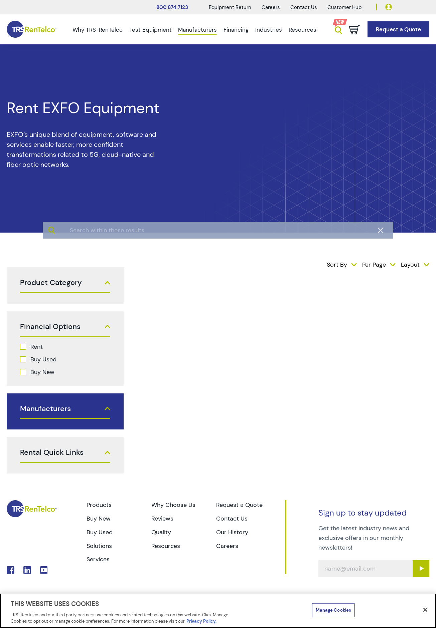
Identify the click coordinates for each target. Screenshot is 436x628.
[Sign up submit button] (421, 568)
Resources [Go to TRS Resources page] (165, 546)
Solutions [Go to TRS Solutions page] (99, 546)
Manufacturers (197, 29)
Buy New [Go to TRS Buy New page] (99, 519)
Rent (36, 347)
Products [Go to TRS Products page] (99, 505)
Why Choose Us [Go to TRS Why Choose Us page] (173, 505)
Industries (268, 29)
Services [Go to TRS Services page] (98, 559)
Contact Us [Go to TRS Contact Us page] (232, 519)
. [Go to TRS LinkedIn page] (27, 570)
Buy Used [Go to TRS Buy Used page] (100, 532)
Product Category (51, 282)
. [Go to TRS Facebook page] (10, 570)
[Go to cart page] (354, 29)
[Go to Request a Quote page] (398, 29)
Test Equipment (150, 29)
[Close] (425, 610)
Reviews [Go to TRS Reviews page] (162, 519)
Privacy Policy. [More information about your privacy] (201, 621)
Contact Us (303, 7)
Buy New (42, 372)
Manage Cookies (333, 610)
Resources (302, 29)
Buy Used (43, 359)
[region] (218, 610)
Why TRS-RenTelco (97, 29)
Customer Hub (344, 7)
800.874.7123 (172, 7)
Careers (271, 7)
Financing (236, 29)
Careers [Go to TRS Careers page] (227, 546)
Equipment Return (230, 7)
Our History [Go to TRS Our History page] (232, 532)
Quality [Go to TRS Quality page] (161, 532)
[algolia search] (218, 255)
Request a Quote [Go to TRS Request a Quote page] (239, 505)
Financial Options (50, 326)
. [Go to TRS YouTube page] (44, 570)
